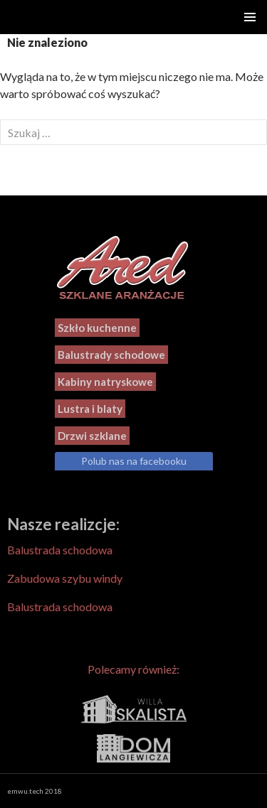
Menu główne (250, 17)
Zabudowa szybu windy (64, 578)
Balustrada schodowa (59, 549)
